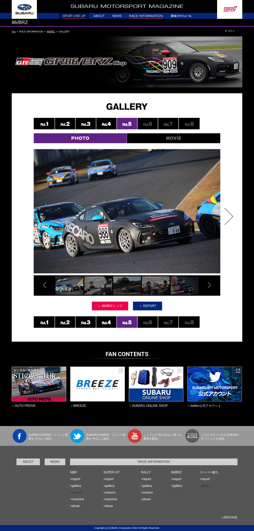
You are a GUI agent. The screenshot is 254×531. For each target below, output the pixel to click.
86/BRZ (51, 31)
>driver (75, 506)
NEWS (55, 461)
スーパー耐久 (209, 472)
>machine (77, 499)
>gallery (75, 485)
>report (75, 479)
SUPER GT (111, 472)
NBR (73, 472)
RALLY (146, 472)
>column (109, 492)
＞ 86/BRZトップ (110, 306)
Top (13, 31)
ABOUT (28, 461)
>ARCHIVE (230, 517)
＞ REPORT (147, 306)
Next (228, 216)
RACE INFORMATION (154, 461)
